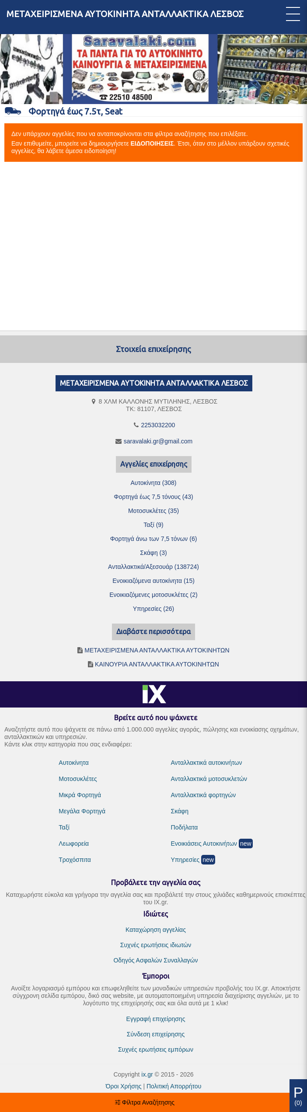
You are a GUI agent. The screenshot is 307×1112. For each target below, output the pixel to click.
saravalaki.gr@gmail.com (158, 441)
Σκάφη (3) (153, 552)
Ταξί (64, 827)
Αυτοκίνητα (73, 762)
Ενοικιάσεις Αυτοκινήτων (204, 843)
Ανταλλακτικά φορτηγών (203, 794)
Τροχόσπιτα (75, 859)
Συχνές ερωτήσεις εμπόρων (155, 1049)
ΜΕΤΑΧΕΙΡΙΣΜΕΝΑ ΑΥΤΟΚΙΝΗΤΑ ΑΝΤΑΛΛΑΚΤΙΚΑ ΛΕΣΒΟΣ (125, 14)
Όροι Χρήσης (124, 1086)
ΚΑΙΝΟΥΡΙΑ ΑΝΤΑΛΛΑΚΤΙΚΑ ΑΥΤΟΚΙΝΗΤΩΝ (157, 664)
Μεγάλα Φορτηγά (82, 811)
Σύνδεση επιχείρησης (156, 1034)
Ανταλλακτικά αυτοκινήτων (206, 762)
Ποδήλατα (184, 827)
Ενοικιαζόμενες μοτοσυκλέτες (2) (153, 594)
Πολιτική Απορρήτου (174, 1086)
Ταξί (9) (153, 524)
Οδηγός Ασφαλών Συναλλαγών (155, 960)
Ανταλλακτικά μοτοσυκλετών (209, 778)
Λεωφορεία (74, 843)
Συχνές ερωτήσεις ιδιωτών (155, 944)
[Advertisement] (153, 246)
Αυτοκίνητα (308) (153, 482)
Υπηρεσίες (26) (153, 608)
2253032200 (158, 425)
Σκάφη (179, 811)
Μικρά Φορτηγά (80, 794)
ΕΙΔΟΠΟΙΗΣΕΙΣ (152, 143)
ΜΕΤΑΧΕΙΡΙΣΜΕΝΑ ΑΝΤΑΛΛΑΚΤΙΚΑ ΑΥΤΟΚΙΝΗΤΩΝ (156, 650)
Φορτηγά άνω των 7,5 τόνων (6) (153, 538)
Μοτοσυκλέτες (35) (153, 510)
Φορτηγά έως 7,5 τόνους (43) (153, 496)
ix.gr (147, 1074)
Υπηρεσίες (185, 859)
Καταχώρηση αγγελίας (156, 929)
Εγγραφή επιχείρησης (155, 1018)
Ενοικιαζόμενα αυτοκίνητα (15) (153, 580)
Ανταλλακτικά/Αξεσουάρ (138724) (153, 566)
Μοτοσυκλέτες (78, 778)
